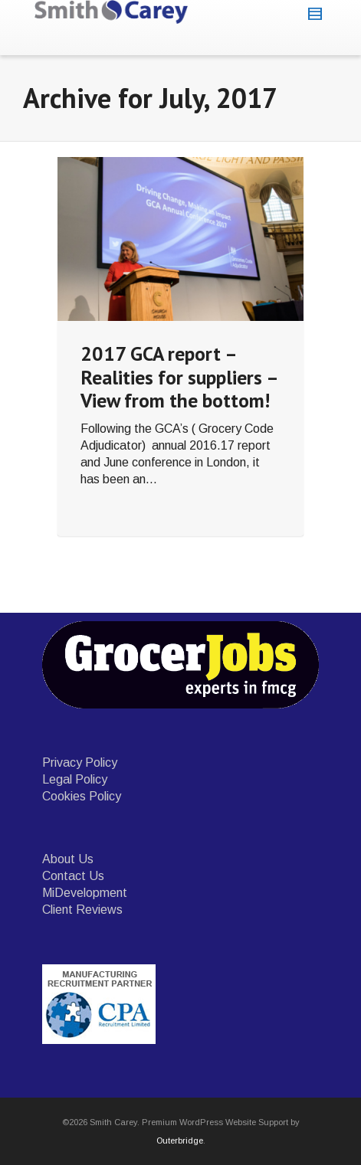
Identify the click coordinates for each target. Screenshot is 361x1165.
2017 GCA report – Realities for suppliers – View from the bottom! (178, 377)
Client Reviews (82, 909)
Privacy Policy (79, 762)
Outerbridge (179, 1140)
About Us (68, 859)
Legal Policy (74, 779)
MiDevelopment (84, 892)
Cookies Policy (81, 796)
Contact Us (73, 875)
